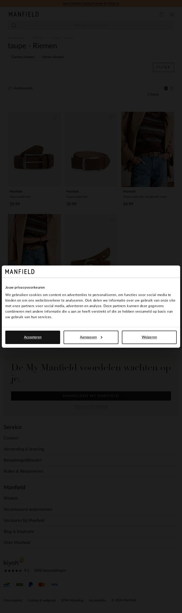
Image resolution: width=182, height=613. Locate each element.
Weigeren (149, 337)
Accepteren (32, 337)
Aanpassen (91, 337)
